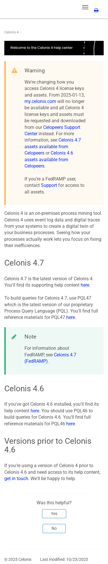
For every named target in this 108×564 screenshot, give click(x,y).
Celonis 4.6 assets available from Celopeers (48, 159)
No (54, 528)
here (85, 285)
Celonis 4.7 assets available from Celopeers (52, 146)
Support (49, 185)
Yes (54, 513)
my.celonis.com (40, 101)
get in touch (16, 478)
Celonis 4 (11, 32)
